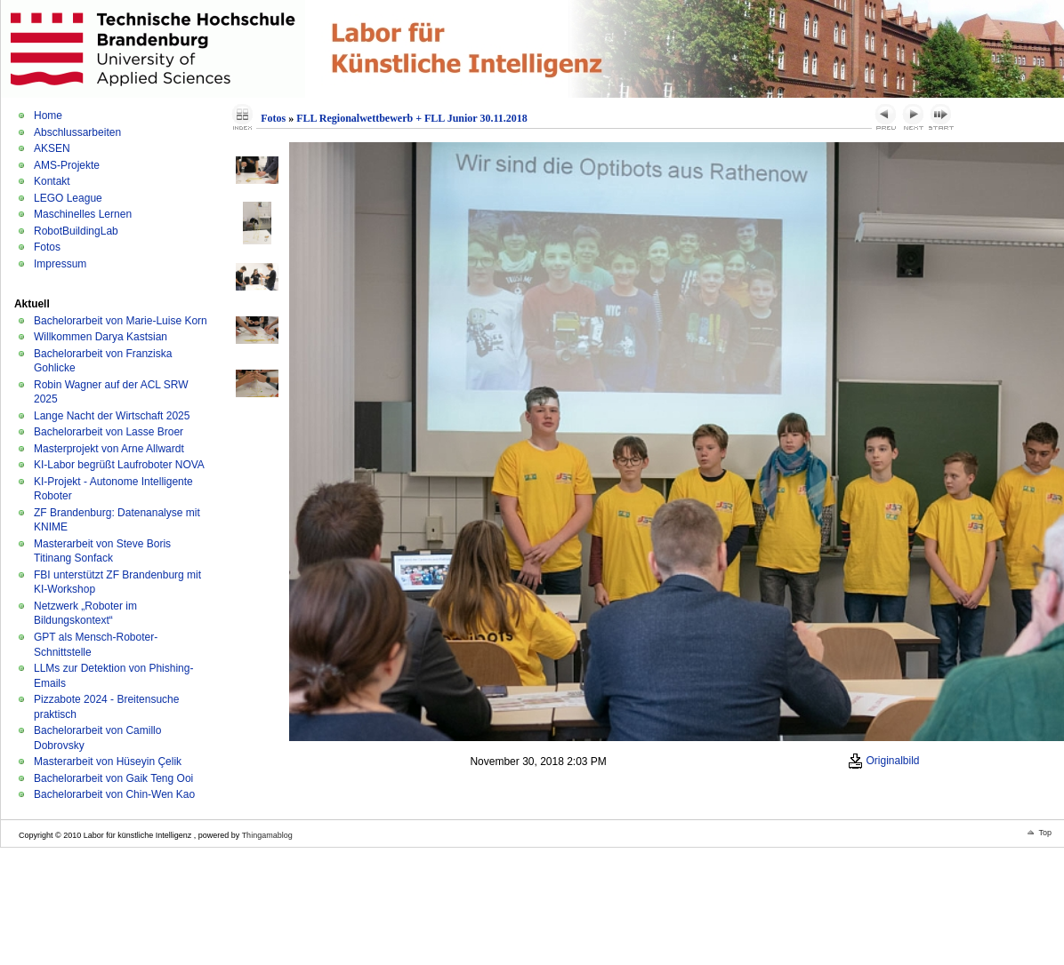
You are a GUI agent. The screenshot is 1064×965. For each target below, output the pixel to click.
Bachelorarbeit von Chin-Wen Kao (114, 794)
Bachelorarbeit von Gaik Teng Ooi (113, 778)
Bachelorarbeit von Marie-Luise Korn (120, 321)
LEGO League (68, 198)
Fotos (47, 247)
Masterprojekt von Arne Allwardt (109, 449)
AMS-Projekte (67, 165)
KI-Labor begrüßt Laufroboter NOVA (119, 465)
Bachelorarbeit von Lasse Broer (108, 432)
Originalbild (883, 760)
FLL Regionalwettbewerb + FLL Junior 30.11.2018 (412, 118)
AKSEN (52, 148)
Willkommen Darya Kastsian (100, 337)
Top (1045, 832)
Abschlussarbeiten (77, 132)
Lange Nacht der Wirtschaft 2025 (111, 416)
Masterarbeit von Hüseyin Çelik (107, 761)
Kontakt (52, 181)
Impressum (60, 264)
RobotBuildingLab (76, 231)
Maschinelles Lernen (83, 214)
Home (48, 115)
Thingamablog (267, 835)
